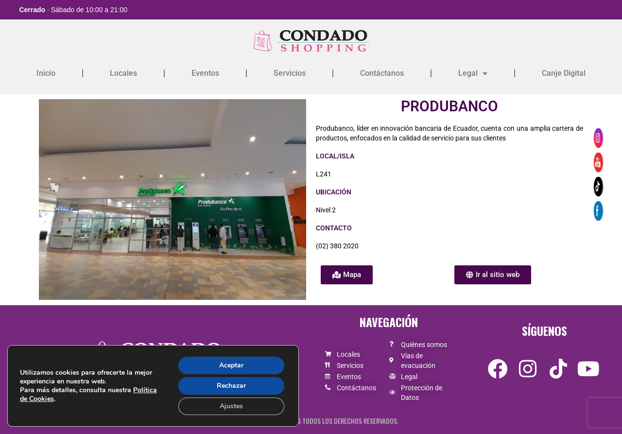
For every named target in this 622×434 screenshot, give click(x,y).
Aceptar (231, 365)
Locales (123, 73)
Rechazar (231, 385)
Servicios (290, 73)
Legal (472, 73)
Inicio (45, 73)
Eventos (205, 73)
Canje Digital (564, 73)
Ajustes (231, 406)
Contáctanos (382, 73)
